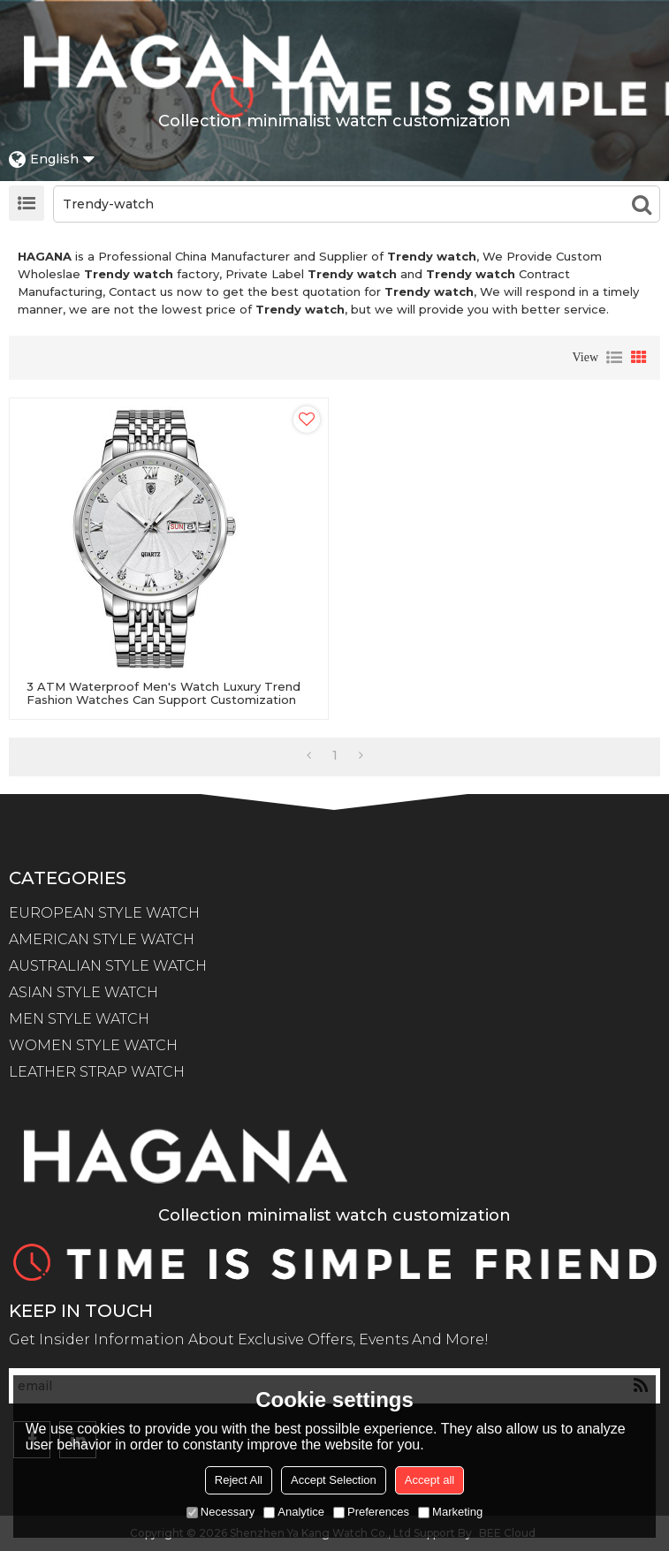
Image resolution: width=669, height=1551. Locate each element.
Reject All (238, 1480)
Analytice (293, 1511)
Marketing (450, 1511)
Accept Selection (333, 1480)
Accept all (429, 1480)
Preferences (371, 1511)
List (614, 357)
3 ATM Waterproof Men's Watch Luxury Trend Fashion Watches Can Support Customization (163, 693)
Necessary (220, 1511)
